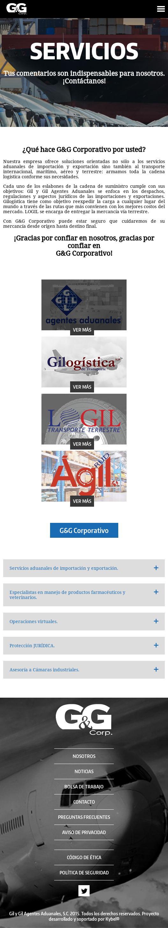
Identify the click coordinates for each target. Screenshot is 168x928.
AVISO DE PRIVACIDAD (84, 832)
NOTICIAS (84, 771)
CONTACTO (84, 802)
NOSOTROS (84, 756)
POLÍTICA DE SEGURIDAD (84, 872)
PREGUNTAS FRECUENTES (84, 817)
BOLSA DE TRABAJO (84, 786)
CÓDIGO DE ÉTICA (84, 857)
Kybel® (113, 919)
